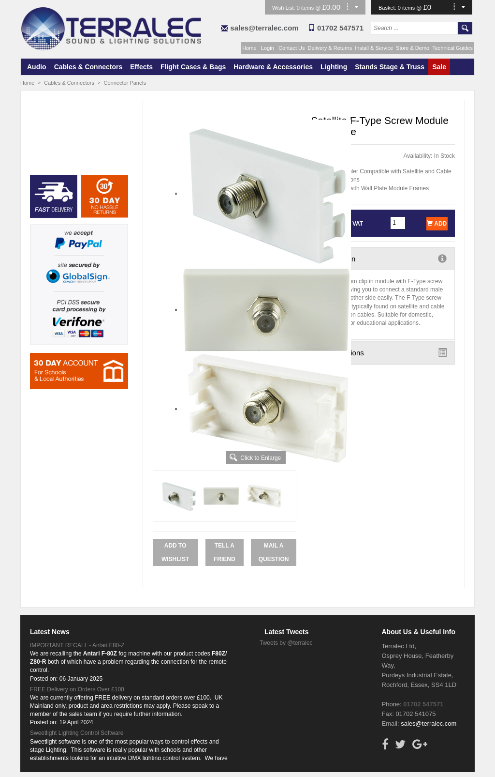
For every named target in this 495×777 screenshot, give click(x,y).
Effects (141, 67)
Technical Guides (452, 48)
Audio (36, 67)
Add (437, 223)
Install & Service (374, 48)
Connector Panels (125, 82)
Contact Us (291, 48)
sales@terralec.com (264, 28)
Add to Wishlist (175, 552)
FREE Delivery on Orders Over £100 (77, 689)
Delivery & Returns (330, 48)
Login (267, 48)
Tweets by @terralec (286, 643)
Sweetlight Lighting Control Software (76, 733)
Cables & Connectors (88, 67)
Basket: (388, 8)
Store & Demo (412, 48)
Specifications (383, 352)
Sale (439, 67)
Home (249, 48)
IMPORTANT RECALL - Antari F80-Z (77, 645)
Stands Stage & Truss (389, 67)
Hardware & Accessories (273, 67)
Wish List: (284, 8)
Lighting (333, 67)
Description (383, 258)
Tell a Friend (224, 552)
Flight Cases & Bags (193, 67)
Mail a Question (274, 552)
